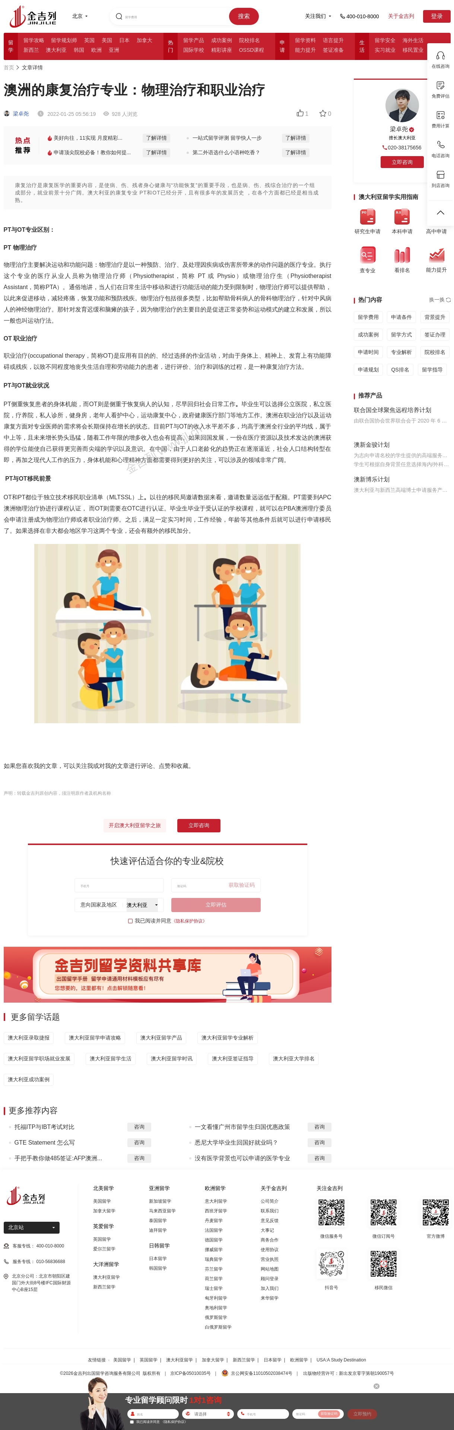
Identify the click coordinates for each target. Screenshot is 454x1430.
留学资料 (305, 40)
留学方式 (401, 335)
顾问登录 (270, 1278)
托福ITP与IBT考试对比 (45, 1127)
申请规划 (368, 370)
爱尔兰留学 (104, 1249)
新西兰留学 (104, 1287)
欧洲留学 (299, 1360)
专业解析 (401, 352)
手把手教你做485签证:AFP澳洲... (58, 1158)
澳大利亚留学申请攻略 (95, 1038)
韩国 (79, 50)
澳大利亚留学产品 (161, 1038)
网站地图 (270, 1269)
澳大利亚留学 (106, 1277)
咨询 (139, 1127)
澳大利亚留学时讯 (172, 1059)
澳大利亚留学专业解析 (227, 1038)
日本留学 (158, 1258)
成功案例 (221, 40)
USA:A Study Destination (341, 1360)
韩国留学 (158, 1268)
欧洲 (96, 50)
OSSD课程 (251, 50)
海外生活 (413, 40)
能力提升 (305, 50)
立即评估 (216, 905)
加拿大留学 (104, 1211)
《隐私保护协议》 (189, 921)
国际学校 (193, 50)
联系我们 (270, 1211)
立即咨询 (198, 825)
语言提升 (333, 40)
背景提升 (435, 317)
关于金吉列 (401, 16)
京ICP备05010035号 (190, 1373)
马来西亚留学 (162, 1211)
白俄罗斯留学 (218, 1327)
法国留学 (214, 1230)
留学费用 (368, 317)
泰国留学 (158, 1220)
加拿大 (144, 40)
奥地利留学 (216, 1307)
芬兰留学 (214, 1269)
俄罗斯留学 (216, 1317)
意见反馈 (270, 1220)
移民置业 (413, 50)
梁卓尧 (16, 114)
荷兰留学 (214, 1278)
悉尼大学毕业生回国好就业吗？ (236, 1142)
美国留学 (102, 1201)
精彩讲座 (221, 50)
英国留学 (102, 1239)
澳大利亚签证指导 (233, 1059)
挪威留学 (214, 1249)
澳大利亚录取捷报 (29, 1038)
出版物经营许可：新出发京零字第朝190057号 (348, 1373)
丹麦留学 (214, 1220)
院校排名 (249, 40)
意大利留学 (216, 1201)
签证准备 (333, 50)
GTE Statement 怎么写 (45, 1142)
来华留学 (270, 1298)
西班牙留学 (216, 1211)
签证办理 (435, 335)
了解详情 (156, 138)
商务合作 (270, 1240)
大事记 (267, 1230)
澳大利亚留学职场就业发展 (39, 1059)
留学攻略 (33, 40)
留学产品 (193, 40)
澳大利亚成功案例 (29, 1079)
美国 (107, 40)
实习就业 (385, 50)
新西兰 (31, 50)
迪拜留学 (158, 1230)
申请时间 (368, 352)
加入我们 (270, 1288)
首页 (9, 67)
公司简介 (270, 1201)
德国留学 (214, 1240)
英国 (89, 40)
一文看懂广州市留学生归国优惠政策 (242, 1127)
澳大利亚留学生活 (110, 1059)
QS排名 (400, 370)
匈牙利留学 (216, 1298)
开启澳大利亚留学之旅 (135, 825)
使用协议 (270, 1249)
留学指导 (432, 370)
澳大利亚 (56, 50)
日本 (124, 40)
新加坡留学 (160, 1201)
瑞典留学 (214, 1259)
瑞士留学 (214, 1288)
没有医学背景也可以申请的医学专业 (242, 1158)
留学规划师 (64, 40)
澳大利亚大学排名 (294, 1059)
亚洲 (114, 50)
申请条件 (401, 317)
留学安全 (385, 40)
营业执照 (270, 1259)
